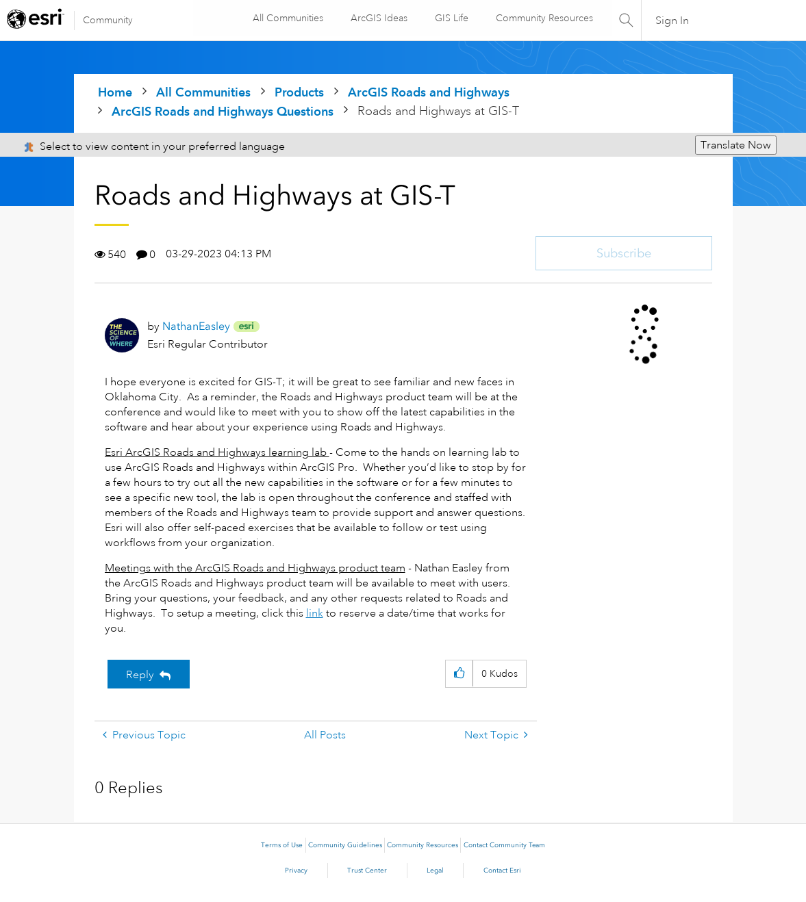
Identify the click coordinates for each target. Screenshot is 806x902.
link (314, 613)
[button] (459, 673)
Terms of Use (282, 845)
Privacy (296, 870)
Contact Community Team (504, 845)
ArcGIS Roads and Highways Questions (222, 111)
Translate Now (736, 145)
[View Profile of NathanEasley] (196, 326)
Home (115, 92)
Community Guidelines (345, 845)
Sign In (672, 20)
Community (108, 20)
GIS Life (450, 18)
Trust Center (367, 870)
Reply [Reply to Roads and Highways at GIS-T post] (140, 675)
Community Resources (543, 18)
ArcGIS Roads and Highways (428, 92)
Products (299, 92)
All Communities (286, 18)
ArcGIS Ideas (377, 18)
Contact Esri (502, 870)
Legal (435, 870)
